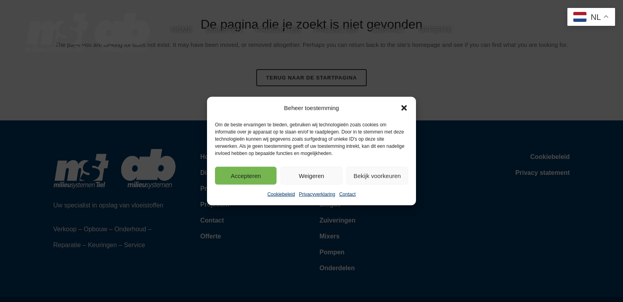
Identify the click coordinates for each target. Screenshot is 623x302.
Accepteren (246, 175)
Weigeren (311, 175)
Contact (347, 194)
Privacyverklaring (317, 194)
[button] (404, 108)
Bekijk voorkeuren (377, 175)
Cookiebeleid (281, 194)
